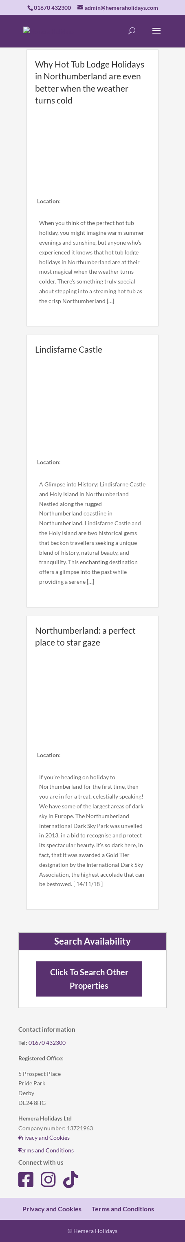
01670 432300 (47, 1042)
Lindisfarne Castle (68, 349)
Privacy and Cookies (44, 1137)
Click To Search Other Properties (89, 979)
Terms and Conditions (46, 1150)
